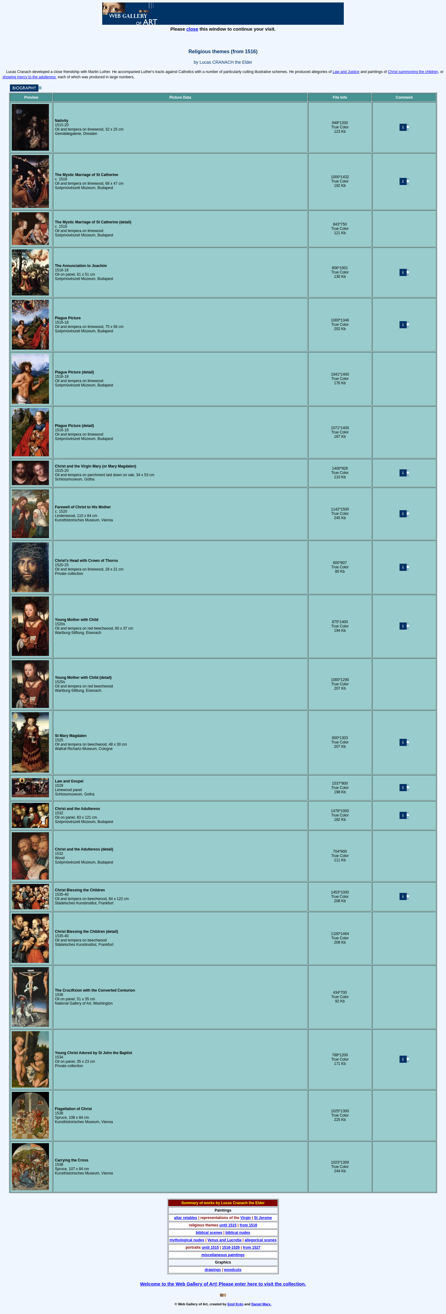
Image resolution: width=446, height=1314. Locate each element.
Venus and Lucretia (225, 1240)
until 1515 (227, 1225)
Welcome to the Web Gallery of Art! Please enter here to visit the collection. (223, 1283)
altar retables (185, 1218)
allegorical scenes (261, 1240)
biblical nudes (237, 1232)
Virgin (245, 1218)
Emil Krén (235, 1304)
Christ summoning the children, (413, 72)
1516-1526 (231, 1247)
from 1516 (248, 1225)
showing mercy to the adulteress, (29, 77)
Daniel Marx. (261, 1304)
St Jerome (263, 1218)
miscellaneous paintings (222, 1255)
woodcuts (232, 1270)
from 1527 (251, 1247)
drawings (213, 1270)
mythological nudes (186, 1240)
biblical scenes (209, 1232)
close (192, 29)
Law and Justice (346, 72)
